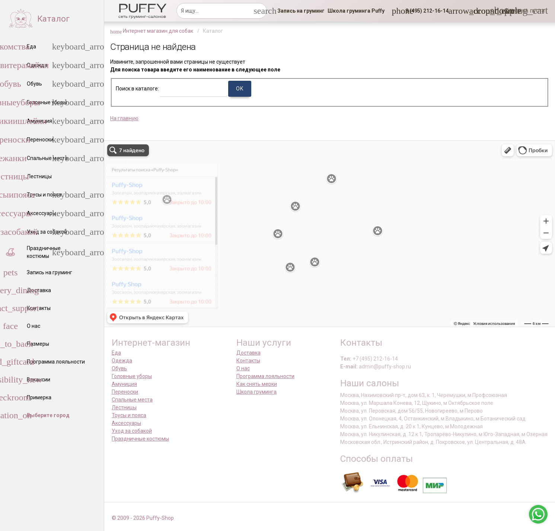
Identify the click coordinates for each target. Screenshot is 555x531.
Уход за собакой (132, 431)
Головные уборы (132, 376)
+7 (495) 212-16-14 (375, 359)
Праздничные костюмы (140, 439)
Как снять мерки (256, 384)
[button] (424, 10)
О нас (243, 368)
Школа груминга (256, 392)
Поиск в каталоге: (137, 89)
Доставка (248, 353)
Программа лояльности (265, 376)
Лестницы (124, 407)
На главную (124, 118)
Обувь (119, 368)
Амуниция (124, 384)
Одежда (122, 361)
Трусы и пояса (129, 415)
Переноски (125, 392)
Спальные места (132, 400)
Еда (116, 353)
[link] (301, 11)
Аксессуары (126, 423)
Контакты (248, 361)
